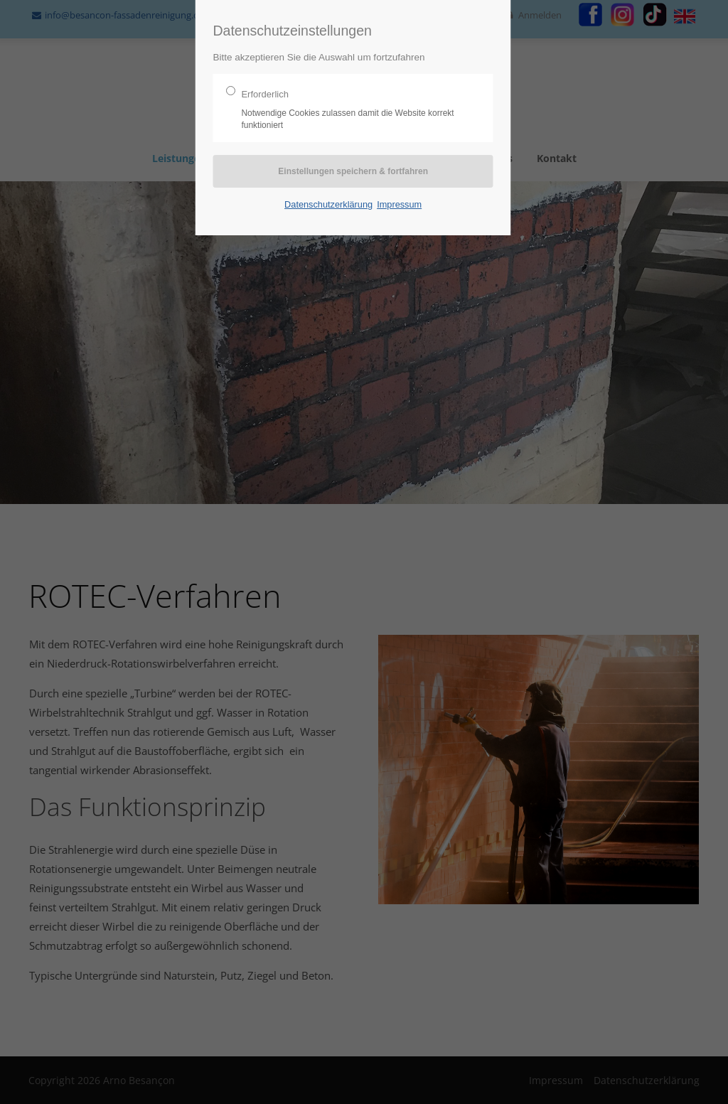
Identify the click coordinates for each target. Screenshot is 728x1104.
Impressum (399, 204)
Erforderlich (347, 110)
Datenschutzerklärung (328, 204)
